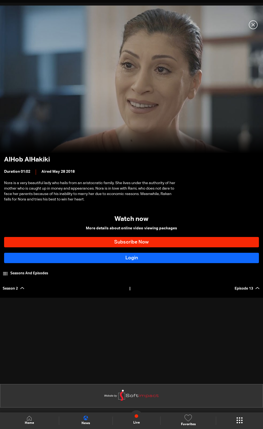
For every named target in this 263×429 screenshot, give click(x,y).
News (85, 420)
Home (29, 420)
